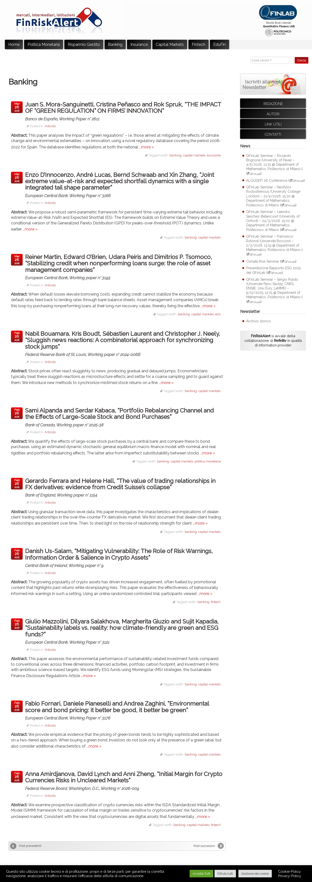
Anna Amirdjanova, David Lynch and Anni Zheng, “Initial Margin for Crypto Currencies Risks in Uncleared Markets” (124, 780)
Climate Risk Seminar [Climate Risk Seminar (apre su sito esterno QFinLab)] (262, 261)
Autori (273, 114)
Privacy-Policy (289, 876)
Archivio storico (258, 321)
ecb (218, 314)
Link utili (273, 124)
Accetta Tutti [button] (201, 873)
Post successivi (204, 846)
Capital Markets (170, 44)
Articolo (50, 126)
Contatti (273, 134)
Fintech (198, 44)
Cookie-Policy (289, 871)
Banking (115, 44)
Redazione (273, 104)
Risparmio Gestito (84, 44)
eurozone (214, 155)
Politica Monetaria (44, 44)
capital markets (194, 155)
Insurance (139, 44)
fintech (216, 602)
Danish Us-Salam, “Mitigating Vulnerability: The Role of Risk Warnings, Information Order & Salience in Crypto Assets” (124, 557)
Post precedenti (30, 846)
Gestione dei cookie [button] (255, 873)
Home (14, 44)
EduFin (219, 44)
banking (176, 155)
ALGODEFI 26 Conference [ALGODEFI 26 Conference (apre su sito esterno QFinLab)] (266, 180)
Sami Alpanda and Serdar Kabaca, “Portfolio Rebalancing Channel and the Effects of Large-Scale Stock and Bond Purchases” (124, 417)
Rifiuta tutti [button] (225, 873)
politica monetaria (208, 461)
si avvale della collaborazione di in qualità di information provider (273, 340)
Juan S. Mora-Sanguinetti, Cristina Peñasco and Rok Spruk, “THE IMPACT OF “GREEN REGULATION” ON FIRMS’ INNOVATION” (124, 111)
